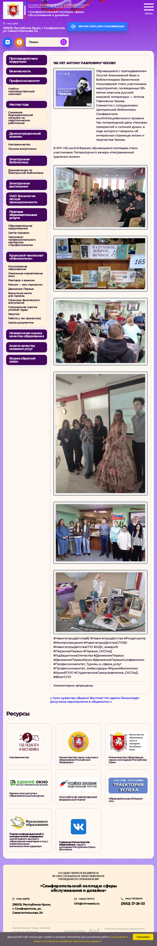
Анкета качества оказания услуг (22, 347)
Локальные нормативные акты (25, 274)
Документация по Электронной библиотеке (25, 171)
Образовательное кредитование (20, 227)
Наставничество (19, 144)
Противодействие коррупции (23, 60)
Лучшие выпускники (22, 148)
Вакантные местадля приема (20, 294)
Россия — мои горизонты (25, 284)
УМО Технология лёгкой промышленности (23, 199)
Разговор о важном (21, 280)
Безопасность (20, 71)
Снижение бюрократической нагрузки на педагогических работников (20, 117)
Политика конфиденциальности (124, 928)
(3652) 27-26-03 (133, 904)
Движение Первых (21, 289)
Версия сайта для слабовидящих (100, 26)
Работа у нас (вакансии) (24, 318)
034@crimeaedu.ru (87, 903)
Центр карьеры (18, 232)
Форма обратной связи (22, 359)
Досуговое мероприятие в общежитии (80, 702)
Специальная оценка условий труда (22, 308)
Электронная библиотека (19, 160)
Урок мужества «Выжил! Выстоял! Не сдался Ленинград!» (95, 698)
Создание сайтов (74, 931)
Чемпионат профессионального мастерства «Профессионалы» (22, 241)
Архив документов (21, 322)
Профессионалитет (24, 81)
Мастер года (18, 104)
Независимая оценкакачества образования (26, 334)
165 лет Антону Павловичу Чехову (84, 63)
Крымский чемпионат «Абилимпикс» (26, 257)
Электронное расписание (19, 184)
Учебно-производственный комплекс (21, 91)
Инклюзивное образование (17, 267)
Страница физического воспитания (24, 301)
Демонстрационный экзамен (25, 135)
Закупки (13, 314)
